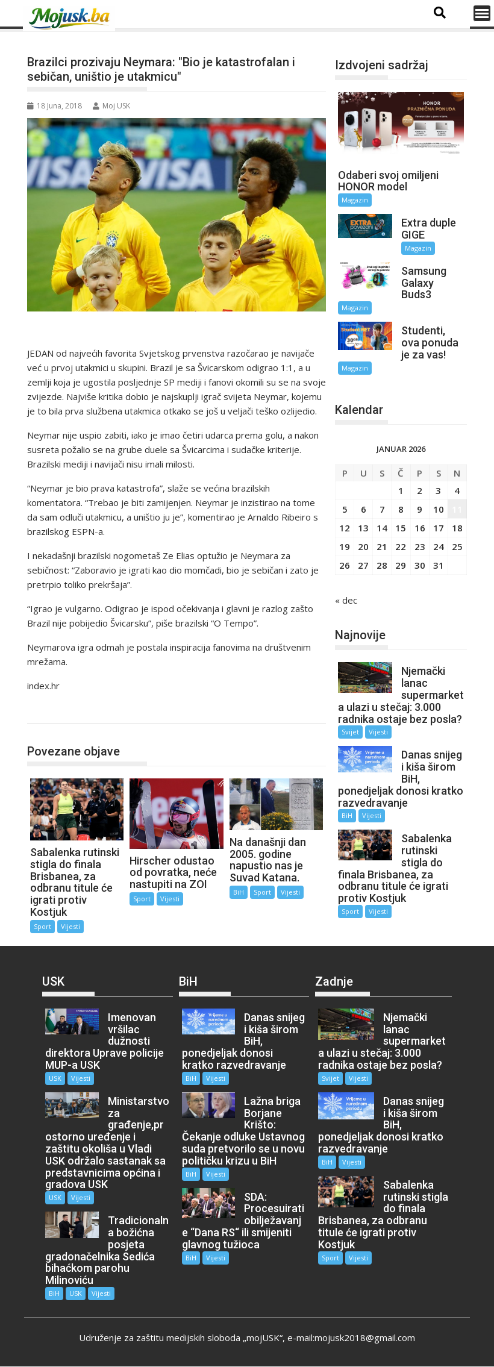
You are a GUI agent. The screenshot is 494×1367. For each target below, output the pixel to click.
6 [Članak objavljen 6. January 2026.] (363, 509)
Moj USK (111, 106)
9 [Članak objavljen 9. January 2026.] (419, 509)
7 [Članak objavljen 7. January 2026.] (382, 509)
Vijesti (70, 926)
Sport (51, 710)
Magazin (355, 199)
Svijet (350, 731)
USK (55, 1078)
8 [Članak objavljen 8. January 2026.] (401, 509)
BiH (238, 891)
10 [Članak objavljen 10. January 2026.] (438, 509)
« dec (346, 600)
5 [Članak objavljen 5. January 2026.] (345, 509)
